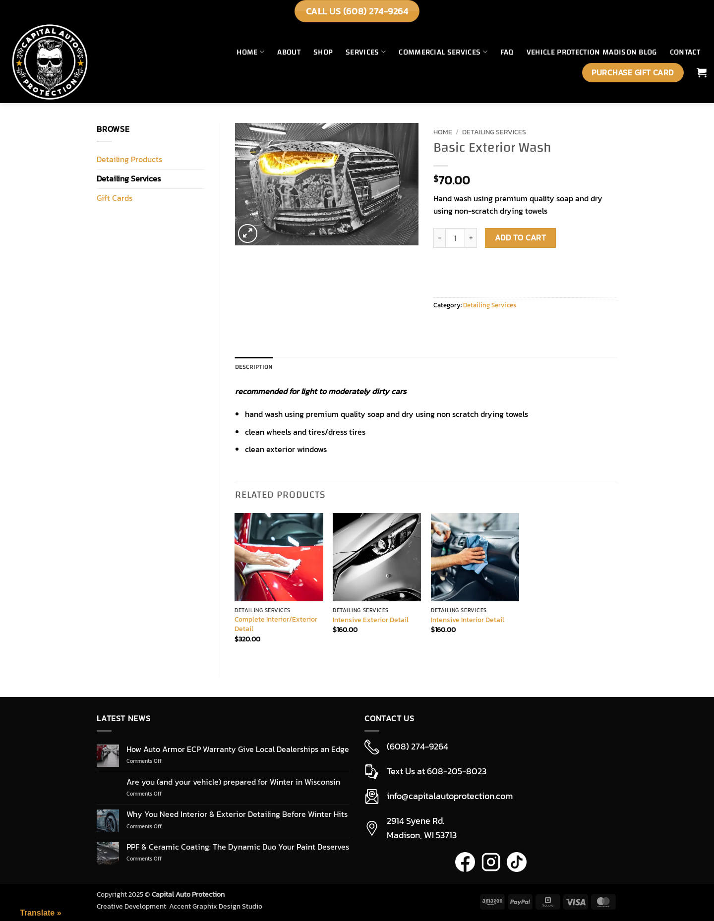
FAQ (507, 52)
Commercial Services (443, 52)
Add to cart (520, 237)
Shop (323, 52)
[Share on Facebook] (442, 327)
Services (366, 52)
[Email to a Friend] (493, 327)
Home (250, 52)
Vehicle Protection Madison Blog (592, 52)
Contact (685, 52)
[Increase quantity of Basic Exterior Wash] (471, 238)
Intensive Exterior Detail (371, 620)
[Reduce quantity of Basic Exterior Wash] (439, 238)
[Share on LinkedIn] (544, 327)
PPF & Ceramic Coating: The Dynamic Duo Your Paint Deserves (237, 847)
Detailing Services (129, 178)
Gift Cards (114, 198)
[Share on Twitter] (468, 327)
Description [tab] (254, 367)
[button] (702, 72)
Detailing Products (129, 159)
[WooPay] (443, 270)
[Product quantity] (455, 238)
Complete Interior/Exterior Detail (276, 624)
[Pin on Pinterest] (518, 327)
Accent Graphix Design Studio (215, 906)
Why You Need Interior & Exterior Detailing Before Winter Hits (237, 814)
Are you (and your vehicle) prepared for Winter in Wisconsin (233, 782)
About (288, 52)
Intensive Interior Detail (467, 620)
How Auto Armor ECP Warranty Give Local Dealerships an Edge (237, 749)
